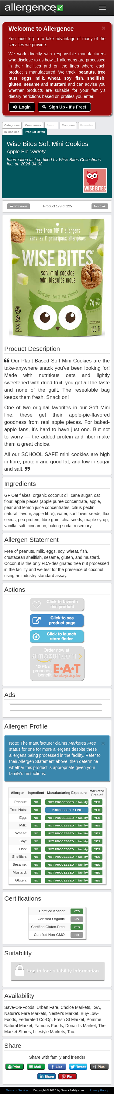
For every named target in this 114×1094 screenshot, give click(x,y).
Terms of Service (17, 1090)
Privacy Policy (99, 1090)
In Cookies (11, 131)
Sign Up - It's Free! (64, 107)
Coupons (68, 125)
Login (22, 107)
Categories (12, 125)
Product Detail (35, 131)
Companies (33, 125)
